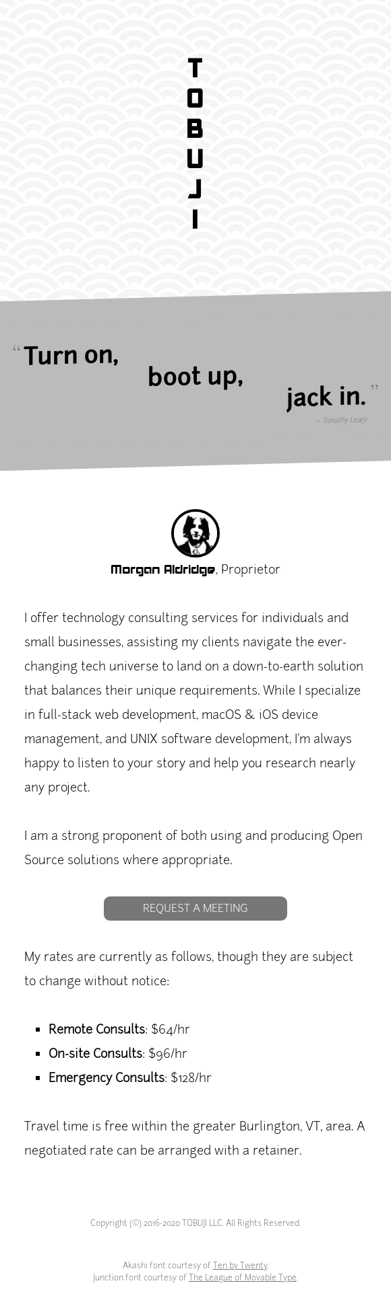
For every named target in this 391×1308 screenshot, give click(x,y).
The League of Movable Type (243, 1277)
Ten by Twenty (240, 1265)
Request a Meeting (195, 908)
